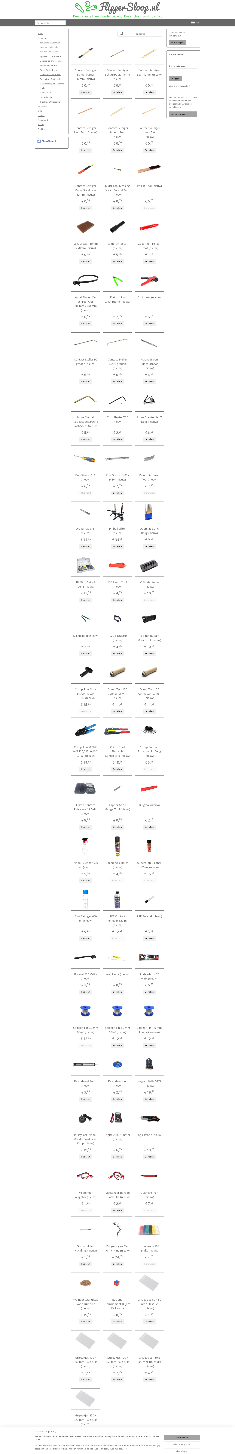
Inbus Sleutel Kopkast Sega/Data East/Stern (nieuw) (85, 421)
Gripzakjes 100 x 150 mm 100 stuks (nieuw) (117, 1362)
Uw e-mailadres (176, 54)
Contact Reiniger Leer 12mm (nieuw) (149, 72)
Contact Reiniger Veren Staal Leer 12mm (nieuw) (85, 190)
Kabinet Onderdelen (49, 51)
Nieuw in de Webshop (50, 42)
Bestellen (85, 92)
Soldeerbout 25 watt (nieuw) (149, 976)
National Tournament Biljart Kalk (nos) (117, 1304)
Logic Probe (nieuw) (149, 1135)
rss (113, 1448)
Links (40, 111)
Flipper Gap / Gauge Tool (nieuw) (117, 807)
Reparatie (42, 106)
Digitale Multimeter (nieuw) (117, 1137)
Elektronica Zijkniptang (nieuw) (117, 299)
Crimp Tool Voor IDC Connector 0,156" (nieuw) (85, 693)
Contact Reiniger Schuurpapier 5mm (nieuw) (117, 74)
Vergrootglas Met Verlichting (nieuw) (117, 1248)
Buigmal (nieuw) (149, 805)
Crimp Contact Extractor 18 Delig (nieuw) (85, 809)
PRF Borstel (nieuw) (149, 916)
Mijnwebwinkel (150, 1448)
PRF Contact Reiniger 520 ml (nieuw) (117, 920)
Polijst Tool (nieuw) (149, 186)
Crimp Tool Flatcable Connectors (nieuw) (117, 751)
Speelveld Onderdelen (50, 56)
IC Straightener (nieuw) (149, 584)
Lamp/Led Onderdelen (50, 74)
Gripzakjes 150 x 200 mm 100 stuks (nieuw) (149, 1362)
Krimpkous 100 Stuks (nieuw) (149, 1248)
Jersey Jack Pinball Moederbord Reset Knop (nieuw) (86, 1139)
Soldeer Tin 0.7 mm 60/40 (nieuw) (85, 1030)
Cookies (41, 129)
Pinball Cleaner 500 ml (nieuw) (85, 865)
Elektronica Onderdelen (51, 60)
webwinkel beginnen (124, 1448)
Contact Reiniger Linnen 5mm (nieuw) (149, 132)
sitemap (106, 1448)
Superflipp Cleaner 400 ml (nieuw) (149, 865)
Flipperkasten (46, 97)
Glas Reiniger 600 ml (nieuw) (85, 918)
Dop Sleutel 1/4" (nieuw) (85, 477)
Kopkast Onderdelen (49, 47)
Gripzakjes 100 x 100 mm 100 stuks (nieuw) (85, 1362)
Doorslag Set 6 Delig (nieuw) (149, 531)
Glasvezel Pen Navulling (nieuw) (85, 1248)
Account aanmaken (180, 114)
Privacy (41, 124)
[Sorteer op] (140, 33)
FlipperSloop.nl (46, 141)
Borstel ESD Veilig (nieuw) (85, 976)
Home (40, 33)
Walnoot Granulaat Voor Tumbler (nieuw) (85, 1304)
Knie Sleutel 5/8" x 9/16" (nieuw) (117, 477)
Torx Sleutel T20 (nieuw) (117, 419)
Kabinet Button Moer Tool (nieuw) (149, 638)
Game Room (45, 92)
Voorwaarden (44, 120)
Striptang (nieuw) (149, 297)
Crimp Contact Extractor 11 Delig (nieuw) (149, 751)
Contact (41, 115)
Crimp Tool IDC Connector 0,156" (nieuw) (149, 693)
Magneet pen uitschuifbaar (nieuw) (149, 364)
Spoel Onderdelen (48, 70)
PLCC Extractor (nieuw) (117, 638)
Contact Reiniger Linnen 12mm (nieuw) (117, 132)
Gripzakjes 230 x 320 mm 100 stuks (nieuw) (85, 1420)
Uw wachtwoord (177, 66)
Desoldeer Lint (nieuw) (117, 1083)
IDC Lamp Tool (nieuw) (117, 584)
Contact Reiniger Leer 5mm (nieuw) (85, 130)
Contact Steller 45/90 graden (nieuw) (117, 364)
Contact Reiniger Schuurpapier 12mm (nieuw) (85, 74)
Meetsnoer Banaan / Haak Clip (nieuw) (117, 1195)
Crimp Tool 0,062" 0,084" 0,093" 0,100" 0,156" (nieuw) (85, 751)
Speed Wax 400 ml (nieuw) (117, 865)
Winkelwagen (177, 42)
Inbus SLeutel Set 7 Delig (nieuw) (149, 419)
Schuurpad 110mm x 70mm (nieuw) (85, 246)
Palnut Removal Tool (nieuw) (149, 477)
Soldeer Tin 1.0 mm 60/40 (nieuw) (117, 1030)
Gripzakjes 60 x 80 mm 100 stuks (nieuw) (149, 1304)
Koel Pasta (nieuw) (117, 974)
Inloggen (175, 78)
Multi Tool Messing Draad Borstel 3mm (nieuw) (117, 190)
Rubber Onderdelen (49, 65)
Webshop (42, 38)
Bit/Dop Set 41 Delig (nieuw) (85, 584)
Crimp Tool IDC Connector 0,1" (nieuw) (117, 693)
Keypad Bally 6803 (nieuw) (149, 1083)
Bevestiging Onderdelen (51, 79)
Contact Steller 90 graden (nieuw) (85, 362)
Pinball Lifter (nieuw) (117, 531)
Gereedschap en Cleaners (52, 83)
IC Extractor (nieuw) (85, 635)
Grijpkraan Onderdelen (50, 101)
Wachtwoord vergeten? (179, 86)
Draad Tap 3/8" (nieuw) (85, 531)
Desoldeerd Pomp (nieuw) (85, 1083)
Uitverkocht (149, 208)
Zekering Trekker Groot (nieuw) (149, 246)
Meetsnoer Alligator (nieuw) (85, 1195)
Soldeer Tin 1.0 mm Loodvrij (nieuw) (149, 1030)
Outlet (43, 88)
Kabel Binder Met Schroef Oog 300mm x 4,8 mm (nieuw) (85, 303)
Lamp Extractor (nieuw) (117, 246)
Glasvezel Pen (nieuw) (149, 1195)
